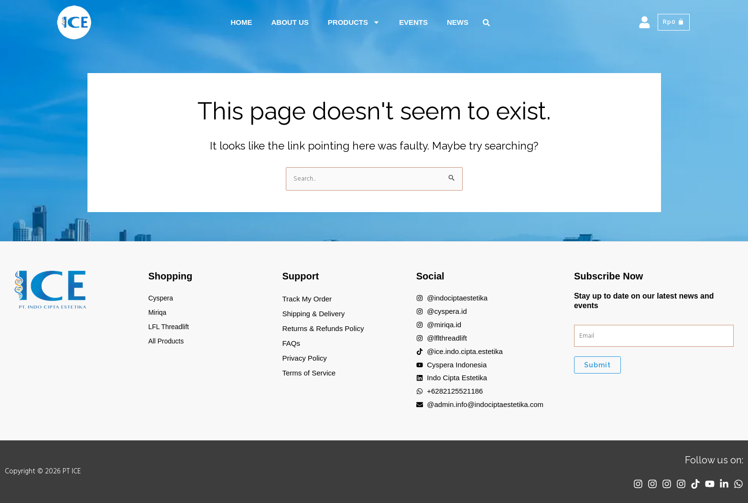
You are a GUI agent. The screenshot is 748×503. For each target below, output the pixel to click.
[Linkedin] (721, 484)
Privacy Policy (304, 358)
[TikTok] (688, 484)
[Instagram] (621, 484)
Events (413, 22)
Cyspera (161, 299)
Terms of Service (309, 373)
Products (354, 22)
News (457, 22)
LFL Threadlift (170, 328)
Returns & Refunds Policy (323, 328)
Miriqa (158, 314)
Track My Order (307, 299)
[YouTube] (705, 484)
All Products (167, 343)
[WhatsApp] (738, 484)
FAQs (291, 343)
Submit (597, 366)
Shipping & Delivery (313, 314)
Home (241, 22)
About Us (289, 22)
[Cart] (673, 22)
